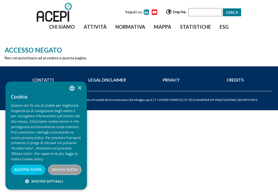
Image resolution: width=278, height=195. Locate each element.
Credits (235, 79)
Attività (95, 27)
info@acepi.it (143, 100)
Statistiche (195, 27)
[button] (46, 181)
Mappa (162, 27)
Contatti (43, 79)
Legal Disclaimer (107, 79)
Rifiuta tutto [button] (65, 169)
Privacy (171, 79)
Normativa (130, 27)
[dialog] (46, 136)
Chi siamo (62, 27)
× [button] (79, 88)
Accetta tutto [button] (28, 169)
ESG (224, 27)
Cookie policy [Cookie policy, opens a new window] (32, 159)
